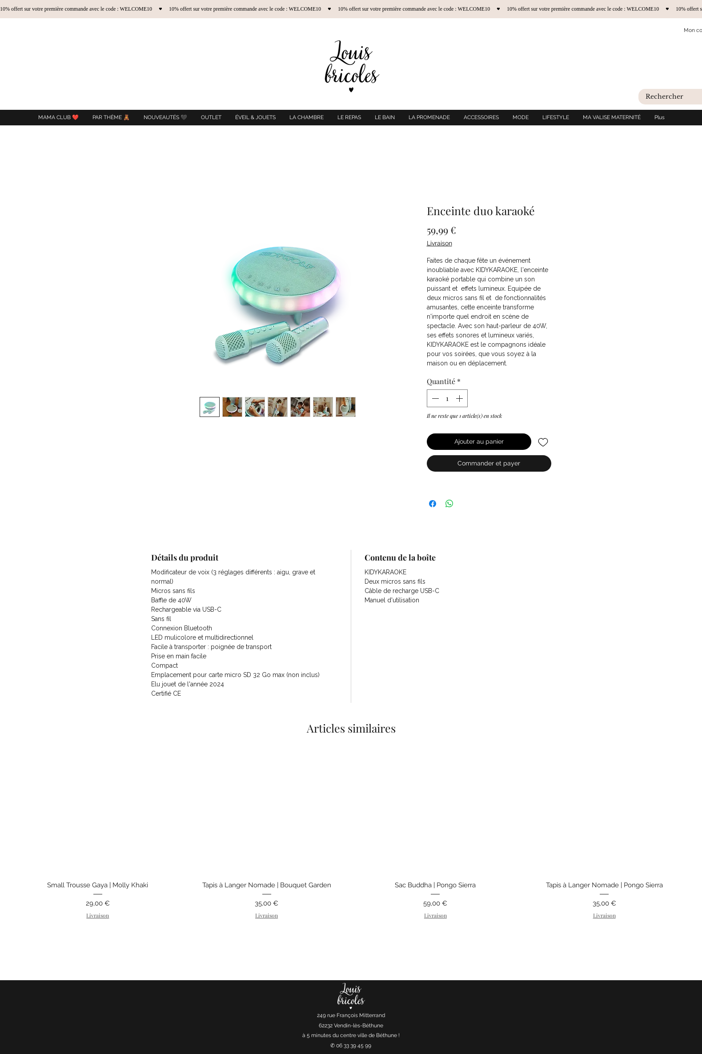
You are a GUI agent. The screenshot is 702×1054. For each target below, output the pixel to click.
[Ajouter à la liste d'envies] (543, 441)
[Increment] (460, 398)
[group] (351, 846)
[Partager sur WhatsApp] (449, 503)
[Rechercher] (672, 97)
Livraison (439, 243)
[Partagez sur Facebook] (432, 503)
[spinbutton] (447, 398)
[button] (255, 117)
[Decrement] (434, 398)
